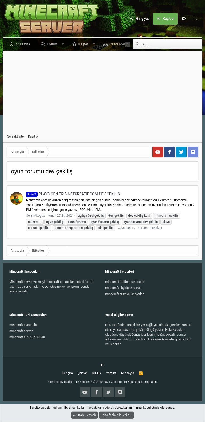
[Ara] (195, 19)
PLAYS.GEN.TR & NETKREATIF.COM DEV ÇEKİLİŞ (73, 194)
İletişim (67, 373)
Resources (119, 44)
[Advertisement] (102, 92)
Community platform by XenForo (88, 382)
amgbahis (150, 382)
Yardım (111, 373)
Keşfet (84, 44)
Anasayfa (24, 44)
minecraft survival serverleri (124, 294)
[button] (64, 44)
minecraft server (21, 331)
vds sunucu (135, 382)
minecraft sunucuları (24, 325)
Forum (53, 44)
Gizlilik (96, 373)
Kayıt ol (33, 136)
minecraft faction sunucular (124, 282)
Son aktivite (15, 136)
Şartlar (82, 373)
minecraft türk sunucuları (27, 337)
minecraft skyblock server (123, 288)
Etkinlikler (156, 228)
